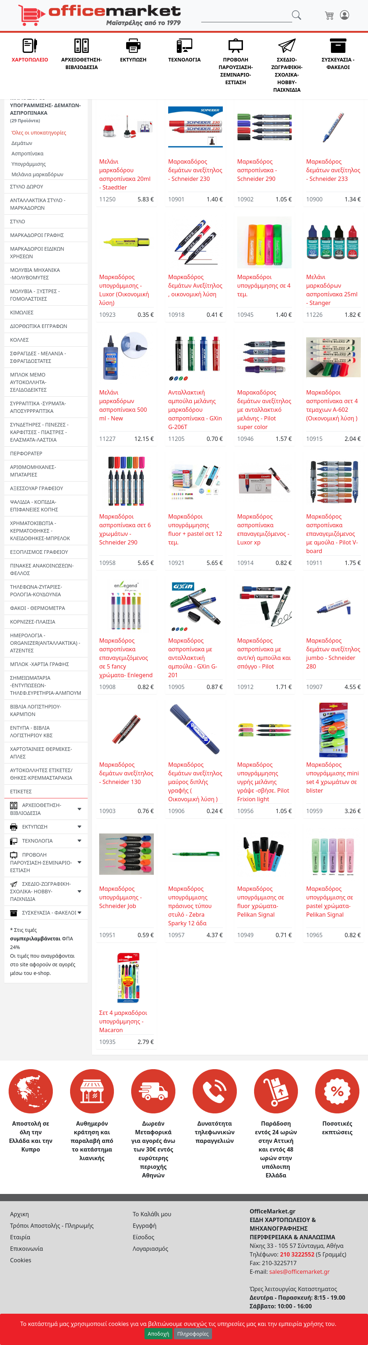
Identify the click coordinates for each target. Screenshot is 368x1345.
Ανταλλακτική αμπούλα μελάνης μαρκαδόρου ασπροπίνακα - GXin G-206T (195, 409)
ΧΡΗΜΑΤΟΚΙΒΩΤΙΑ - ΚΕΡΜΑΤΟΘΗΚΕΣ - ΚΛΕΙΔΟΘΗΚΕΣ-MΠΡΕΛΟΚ (40, 531)
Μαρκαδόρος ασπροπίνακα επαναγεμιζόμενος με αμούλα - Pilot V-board (332, 533)
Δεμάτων (22, 143)
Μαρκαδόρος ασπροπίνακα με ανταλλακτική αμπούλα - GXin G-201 (192, 658)
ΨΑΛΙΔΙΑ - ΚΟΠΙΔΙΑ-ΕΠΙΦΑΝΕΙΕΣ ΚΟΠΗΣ (34, 505)
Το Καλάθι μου (152, 1214)
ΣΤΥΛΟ (17, 221)
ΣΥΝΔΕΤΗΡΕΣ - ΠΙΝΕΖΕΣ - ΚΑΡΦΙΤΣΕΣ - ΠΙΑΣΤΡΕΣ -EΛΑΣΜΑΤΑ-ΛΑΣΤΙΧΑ (39, 432)
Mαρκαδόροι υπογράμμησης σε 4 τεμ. (263, 285)
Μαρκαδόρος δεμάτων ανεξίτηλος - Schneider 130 (126, 773)
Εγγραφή (144, 1226)
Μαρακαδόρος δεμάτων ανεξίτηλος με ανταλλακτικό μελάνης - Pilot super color (264, 409)
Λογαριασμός (150, 1249)
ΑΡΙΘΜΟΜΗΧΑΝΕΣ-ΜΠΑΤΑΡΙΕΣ (33, 471)
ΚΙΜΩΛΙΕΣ (21, 312)
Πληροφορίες (193, 1333)
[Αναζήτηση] (246, 15)
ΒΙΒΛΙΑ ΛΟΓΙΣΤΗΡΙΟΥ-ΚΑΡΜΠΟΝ (35, 710)
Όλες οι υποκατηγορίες (39, 132)
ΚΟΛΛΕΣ (19, 339)
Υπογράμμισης (29, 163)
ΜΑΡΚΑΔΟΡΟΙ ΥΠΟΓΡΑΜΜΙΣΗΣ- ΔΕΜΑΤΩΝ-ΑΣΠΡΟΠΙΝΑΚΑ (45, 109)
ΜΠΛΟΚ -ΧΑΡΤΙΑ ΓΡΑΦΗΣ (39, 664)
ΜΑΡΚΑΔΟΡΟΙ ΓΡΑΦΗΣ (37, 235)
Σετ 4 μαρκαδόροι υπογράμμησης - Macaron (123, 1021)
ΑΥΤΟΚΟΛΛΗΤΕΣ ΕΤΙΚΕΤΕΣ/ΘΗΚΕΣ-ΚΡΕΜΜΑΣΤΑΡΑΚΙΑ (41, 774)
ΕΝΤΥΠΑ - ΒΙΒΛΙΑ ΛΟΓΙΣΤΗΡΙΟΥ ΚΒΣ (31, 731)
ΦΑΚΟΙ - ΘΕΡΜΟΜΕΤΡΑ (37, 608)
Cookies (20, 1260)
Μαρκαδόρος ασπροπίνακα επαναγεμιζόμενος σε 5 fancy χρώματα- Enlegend (126, 658)
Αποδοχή (158, 1333)
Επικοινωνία (26, 1249)
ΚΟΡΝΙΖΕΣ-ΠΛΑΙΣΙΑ (32, 621)
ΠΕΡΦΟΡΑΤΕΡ (26, 453)
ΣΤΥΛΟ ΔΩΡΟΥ (26, 186)
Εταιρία (20, 1237)
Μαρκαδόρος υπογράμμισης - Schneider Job (120, 897)
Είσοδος (143, 1237)
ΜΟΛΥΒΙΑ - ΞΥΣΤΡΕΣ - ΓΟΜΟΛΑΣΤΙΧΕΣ (35, 295)
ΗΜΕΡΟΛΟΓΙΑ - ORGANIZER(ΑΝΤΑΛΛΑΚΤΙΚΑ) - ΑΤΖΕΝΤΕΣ (45, 643)
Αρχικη (19, 1214)
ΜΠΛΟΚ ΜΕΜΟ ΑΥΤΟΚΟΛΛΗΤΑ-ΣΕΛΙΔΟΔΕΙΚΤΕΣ (28, 382)
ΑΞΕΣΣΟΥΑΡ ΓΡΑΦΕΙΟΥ (36, 488)
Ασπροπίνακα (27, 153)
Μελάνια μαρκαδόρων (37, 174)
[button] (29, 66)
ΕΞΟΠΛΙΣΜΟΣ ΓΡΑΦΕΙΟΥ (39, 551)
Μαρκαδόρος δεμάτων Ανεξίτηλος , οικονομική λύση (195, 285)
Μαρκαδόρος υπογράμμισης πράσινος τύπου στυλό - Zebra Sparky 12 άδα (190, 906)
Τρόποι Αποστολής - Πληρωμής (52, 1226)
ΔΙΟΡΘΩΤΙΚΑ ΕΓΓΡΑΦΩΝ (38, 326)
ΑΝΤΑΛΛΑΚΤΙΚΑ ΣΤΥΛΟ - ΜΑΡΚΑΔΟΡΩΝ (37, 204)
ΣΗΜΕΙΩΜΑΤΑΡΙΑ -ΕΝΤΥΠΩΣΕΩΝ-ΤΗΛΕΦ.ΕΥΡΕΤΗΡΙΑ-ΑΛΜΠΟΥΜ (45, 685)
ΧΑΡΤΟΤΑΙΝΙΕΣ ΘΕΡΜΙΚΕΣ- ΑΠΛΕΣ (41, 753)
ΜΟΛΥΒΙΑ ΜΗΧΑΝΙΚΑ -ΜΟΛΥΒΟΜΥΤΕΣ (35, 273)
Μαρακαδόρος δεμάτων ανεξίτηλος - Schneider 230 (195, 170)
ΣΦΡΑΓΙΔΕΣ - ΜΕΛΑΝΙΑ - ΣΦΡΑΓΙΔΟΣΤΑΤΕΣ (38, 357)
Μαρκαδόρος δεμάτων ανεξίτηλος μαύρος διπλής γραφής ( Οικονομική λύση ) (195, 782)
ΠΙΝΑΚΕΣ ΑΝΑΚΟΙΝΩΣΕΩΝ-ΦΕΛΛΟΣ (42, 569)
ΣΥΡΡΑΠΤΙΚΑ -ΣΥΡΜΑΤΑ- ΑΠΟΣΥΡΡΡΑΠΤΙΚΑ (38, 407)
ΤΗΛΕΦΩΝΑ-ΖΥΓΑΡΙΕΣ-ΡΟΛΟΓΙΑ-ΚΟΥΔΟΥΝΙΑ (36, 590)
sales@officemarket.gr (299, 1272)
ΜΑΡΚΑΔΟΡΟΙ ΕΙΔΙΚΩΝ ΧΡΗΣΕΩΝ (37, 252)
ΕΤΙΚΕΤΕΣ (21, 791)
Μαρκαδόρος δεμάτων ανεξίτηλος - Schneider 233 (333, 170)
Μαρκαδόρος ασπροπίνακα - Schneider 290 (257, 170)
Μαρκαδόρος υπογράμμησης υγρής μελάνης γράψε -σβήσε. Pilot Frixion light (263, 782)
